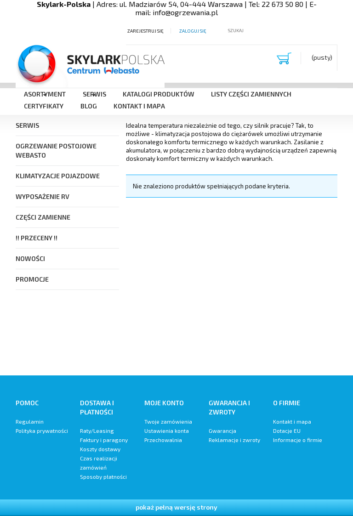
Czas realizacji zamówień (98, 463)
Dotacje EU (287, 430)
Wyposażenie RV (42, 196)
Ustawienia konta (166, 430)
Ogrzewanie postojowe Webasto (56, 150)
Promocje (32, 279)
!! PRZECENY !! (36, 238)
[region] (231, 283)
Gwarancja (222, 430)
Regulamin (30, 421)
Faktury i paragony (104, 440)
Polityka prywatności (42, 430)
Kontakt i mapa (292, 421)
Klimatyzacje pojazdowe (58, 176)
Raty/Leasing (97, 430)
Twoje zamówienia (168, 421)
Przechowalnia (163, 440)
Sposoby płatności (103, 476)
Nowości (30, 258)
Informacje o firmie (297, 440)
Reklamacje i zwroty (234, 440)
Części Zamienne (43, 217)
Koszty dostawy (100, 449)
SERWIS (27, 125)
